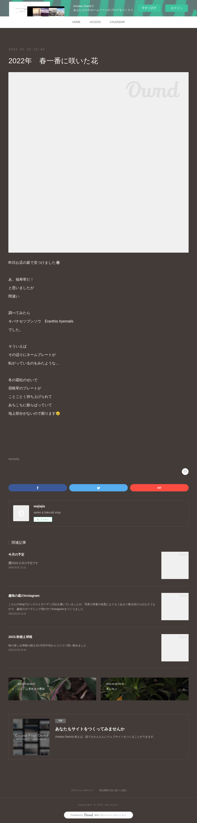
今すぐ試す (149, 8)
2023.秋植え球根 (20, 637)
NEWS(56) (13, 459)
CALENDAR (117, 22)
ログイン (176, 8)
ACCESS (95, 22)
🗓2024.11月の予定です (23, 563)
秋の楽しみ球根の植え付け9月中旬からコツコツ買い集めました (47, 645)
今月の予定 (16, 554)
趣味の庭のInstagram (23, 595)
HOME (76, 22)
